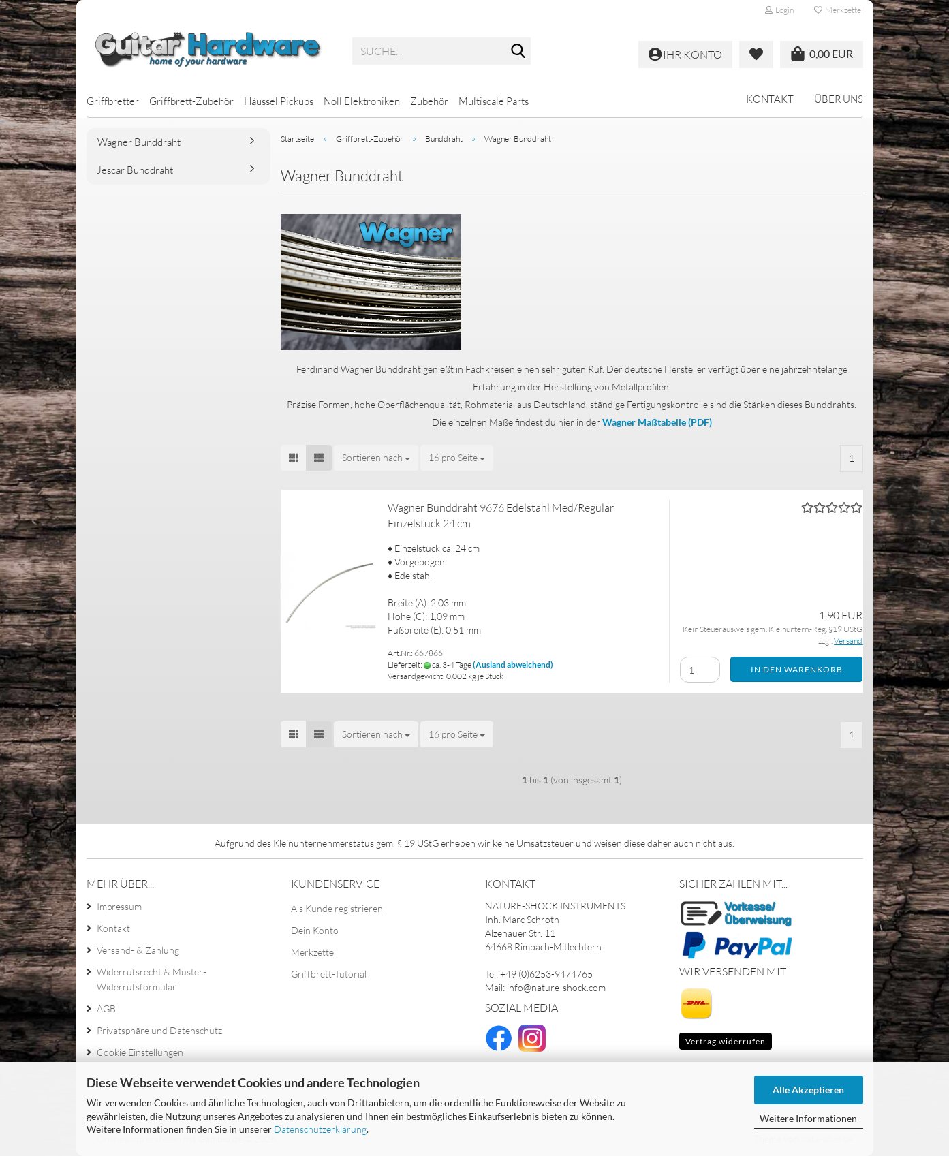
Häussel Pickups (278, 101)
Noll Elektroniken (362, 101)
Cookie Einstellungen (140, 1052)
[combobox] (376, 458)
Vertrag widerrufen (725, 1041)
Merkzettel (838, 10)
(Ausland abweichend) (513, 664)
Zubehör (429, 101)
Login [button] (779, 10)
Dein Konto (315, 930)
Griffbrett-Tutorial (329, 974)
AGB (106, 1008)
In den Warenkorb (797, 669)
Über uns (838, 99)
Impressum (119, 906)
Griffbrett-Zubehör (191, 101)
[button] (294, 458)
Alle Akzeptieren (808, 1089)
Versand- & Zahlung (138, 950)
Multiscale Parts (493, 101)
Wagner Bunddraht (139, 142)
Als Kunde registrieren (337, 908)
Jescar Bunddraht (135, 169)
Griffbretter (113, 101)
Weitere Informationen (808, 1118)
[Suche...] (518, 51)
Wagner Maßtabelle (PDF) (657, 422)
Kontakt (770, 99)
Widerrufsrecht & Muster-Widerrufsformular (151, 979)
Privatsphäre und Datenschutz (159, 1030)
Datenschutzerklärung (320, 1129)
